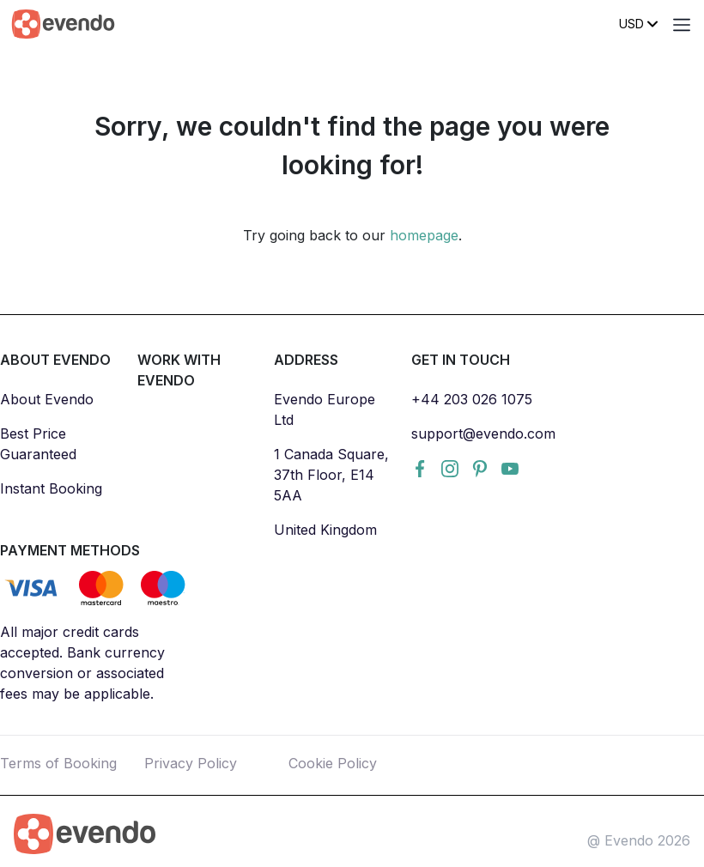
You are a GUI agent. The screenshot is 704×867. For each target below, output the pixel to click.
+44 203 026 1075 (471, 399)
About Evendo (47, 399)
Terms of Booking (58, 763)
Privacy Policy (190, 763)
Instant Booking (51, 488)
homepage (424, 235)
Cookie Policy (332, 763)
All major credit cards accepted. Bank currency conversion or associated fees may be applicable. (82, 662)
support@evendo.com (483, 433)
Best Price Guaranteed (38, 444)
